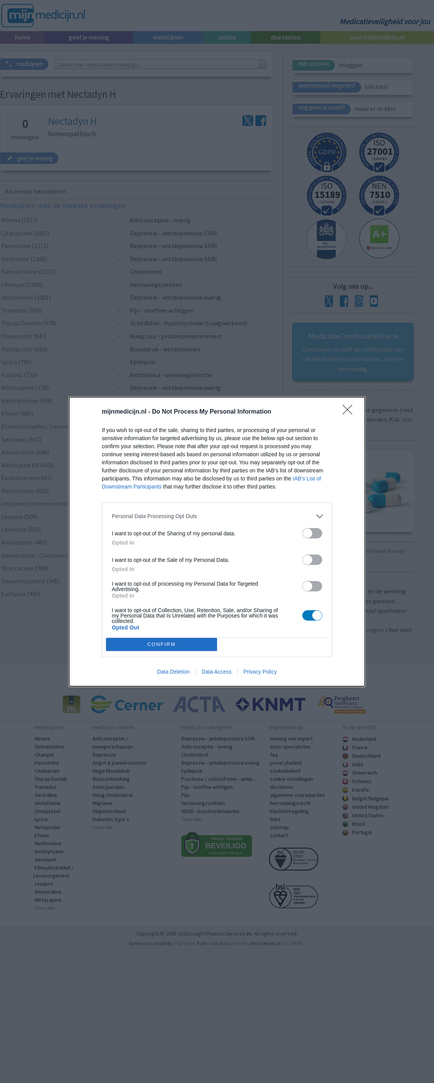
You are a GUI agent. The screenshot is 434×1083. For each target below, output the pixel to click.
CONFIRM (161, 644)
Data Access (217, 672)
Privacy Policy (260, 672)
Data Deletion (173, 672)
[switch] (312, 533)
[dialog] (217, 541)
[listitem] (217, 516)
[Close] (350, 412)
